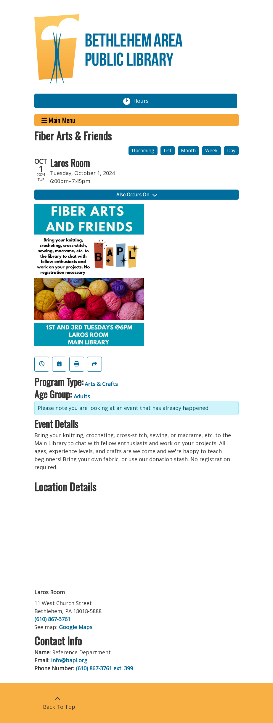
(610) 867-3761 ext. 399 (104, 668)
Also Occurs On (136, 194)
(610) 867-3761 (52, 619)
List (167, 150)
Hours (143, 101)
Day (231, 150)
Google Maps (75, 627)
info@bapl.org (69, 660)
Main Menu (58, 120)
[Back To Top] (57, 703)
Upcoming (143, 150)
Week (211, 150)
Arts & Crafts (101, 383)
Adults (82, 396)
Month (188, 150)
